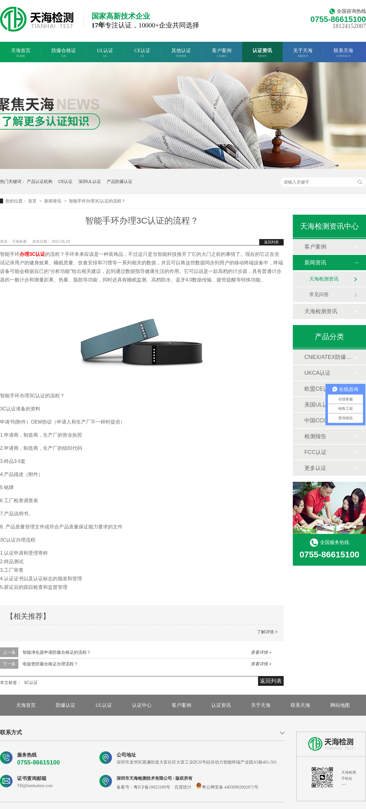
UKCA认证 (317, 373)
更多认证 (315, 468)
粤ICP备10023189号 (152, 787)
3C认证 (31, 682)
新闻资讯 (53, 201)
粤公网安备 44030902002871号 (227, 787)
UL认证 (105, 53)
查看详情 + (261, 652)
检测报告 (315, 436)
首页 (33, 201)
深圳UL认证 (89, 181)
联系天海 (343, 53)
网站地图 (340, 705)
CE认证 (142, 53)
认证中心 (142, 705)
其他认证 (181, 53)
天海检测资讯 (324, 278)
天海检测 (19, 241)
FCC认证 (315, 452)
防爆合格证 (64, 53)
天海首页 (20, 53)
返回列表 (271, 242)
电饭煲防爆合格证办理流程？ (50, 663)
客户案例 (221, 53)
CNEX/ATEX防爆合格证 (329, 357)
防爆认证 (65, 705)
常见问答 (319, 294)
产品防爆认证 (119, 181)
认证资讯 (262, 53)
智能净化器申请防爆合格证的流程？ (57, 652)
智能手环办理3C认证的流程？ (97, 201)
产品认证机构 (39, 181)
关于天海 (303, 53)
